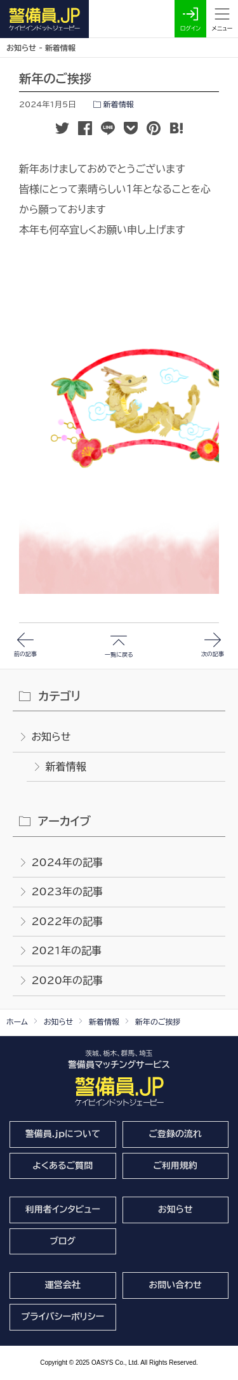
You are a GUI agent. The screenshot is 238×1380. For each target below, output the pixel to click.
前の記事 (25, 441)
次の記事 (213, 441)
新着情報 (118, 104)
